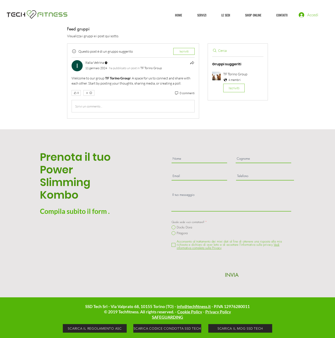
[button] (238, 83)
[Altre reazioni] (88, 93)
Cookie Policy (189, 311)
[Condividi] (192, 62)
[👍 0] (76, 93)
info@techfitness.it (194, 306)
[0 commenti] (184, 93)
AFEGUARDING (168, 317)
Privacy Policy (218, 311)
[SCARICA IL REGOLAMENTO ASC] (95, 328)
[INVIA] (231, 275)
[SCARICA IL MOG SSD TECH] (240, 328)
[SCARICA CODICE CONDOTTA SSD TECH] (167, 328)
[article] (133, 81)
